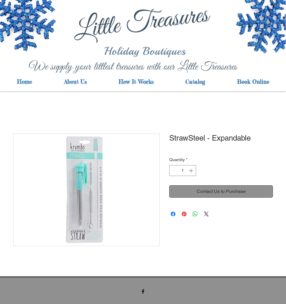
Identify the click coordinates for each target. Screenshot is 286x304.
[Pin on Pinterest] (184, 213)
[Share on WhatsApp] (195, 213)
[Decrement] (173, 170)
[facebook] (143, 291)
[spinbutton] (182, 170)
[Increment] (191, 170)
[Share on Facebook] (173, 213)
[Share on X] (206, 213)
